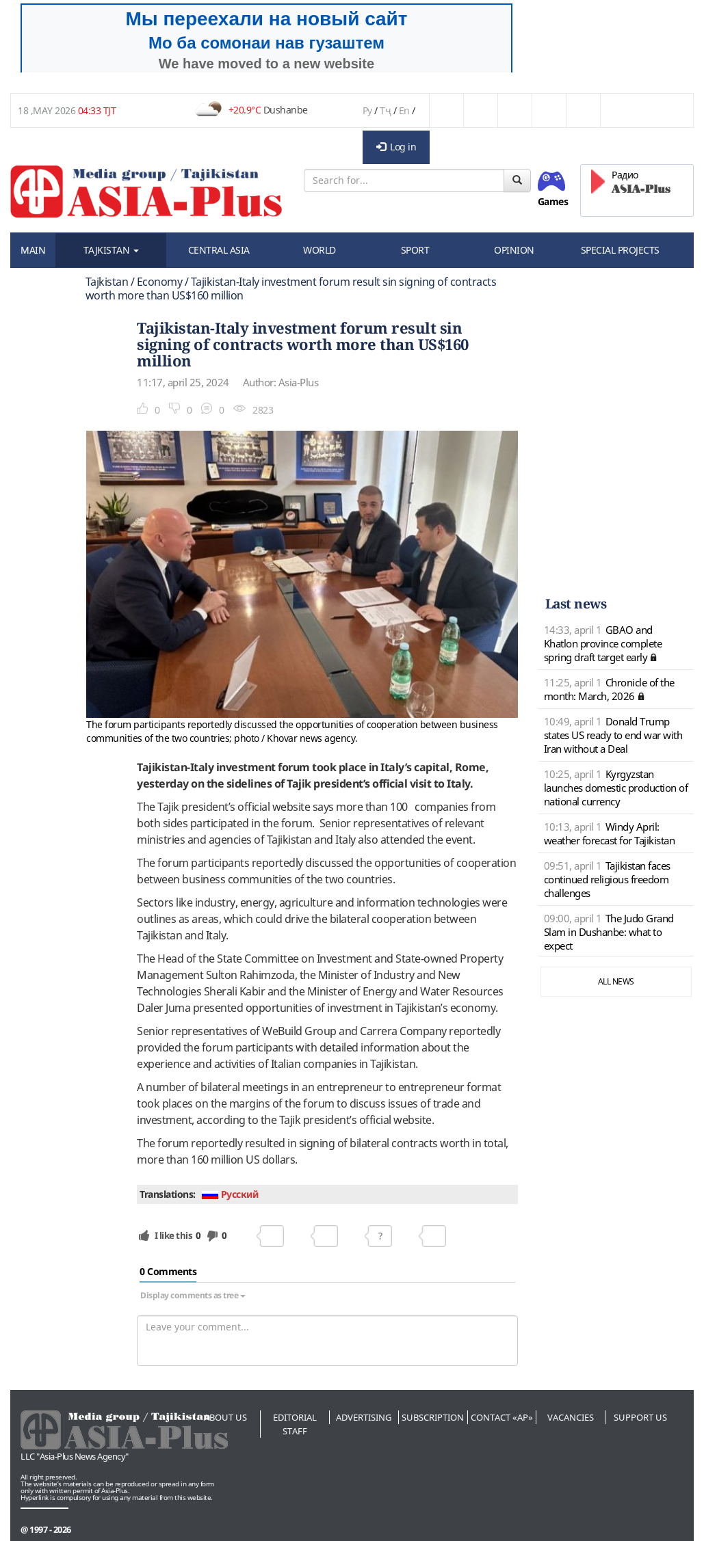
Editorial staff (295, 1424)
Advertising (363, 1417)
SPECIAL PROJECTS (620, 249)
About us (225, 1417)
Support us (640, 1417)
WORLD (319, 249)
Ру (367, 110)
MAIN (33, 249)
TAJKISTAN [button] (111, 249)
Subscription (433, 1417)
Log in (396, 146)
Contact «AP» (502, 1417)
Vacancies (570, 1417)
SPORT (415, 249)
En (404, 110)
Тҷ (385, 110)
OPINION (514, 249)
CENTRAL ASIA (219, 249)
